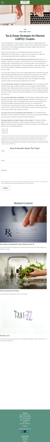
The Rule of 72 (5, 336)
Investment (25, 440)
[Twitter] (25, 431)
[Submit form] (5, 188)
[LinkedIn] (28, 431)
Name (3, 151)
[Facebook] (22, 431)
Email (2, 160)
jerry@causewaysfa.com (25, 428)
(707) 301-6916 (27, 416)
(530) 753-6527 (27, 415)
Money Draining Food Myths (9, 291)
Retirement (25, 438)
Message (4, 170)
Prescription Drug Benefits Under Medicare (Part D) (17, 244)
